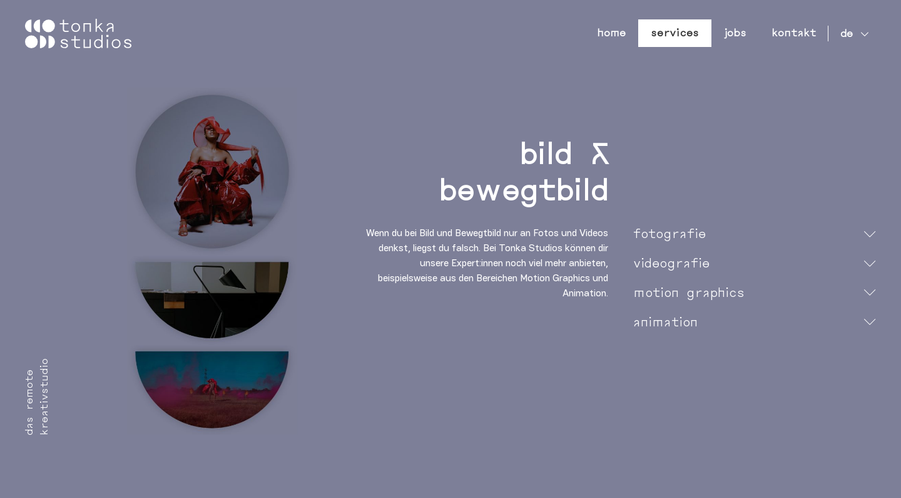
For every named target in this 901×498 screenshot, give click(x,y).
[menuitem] (852, 33)
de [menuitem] (846, 33)
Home (611, 33)
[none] (852, 33)
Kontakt (793, 33)
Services (675, 33)
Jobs (735, 33)
